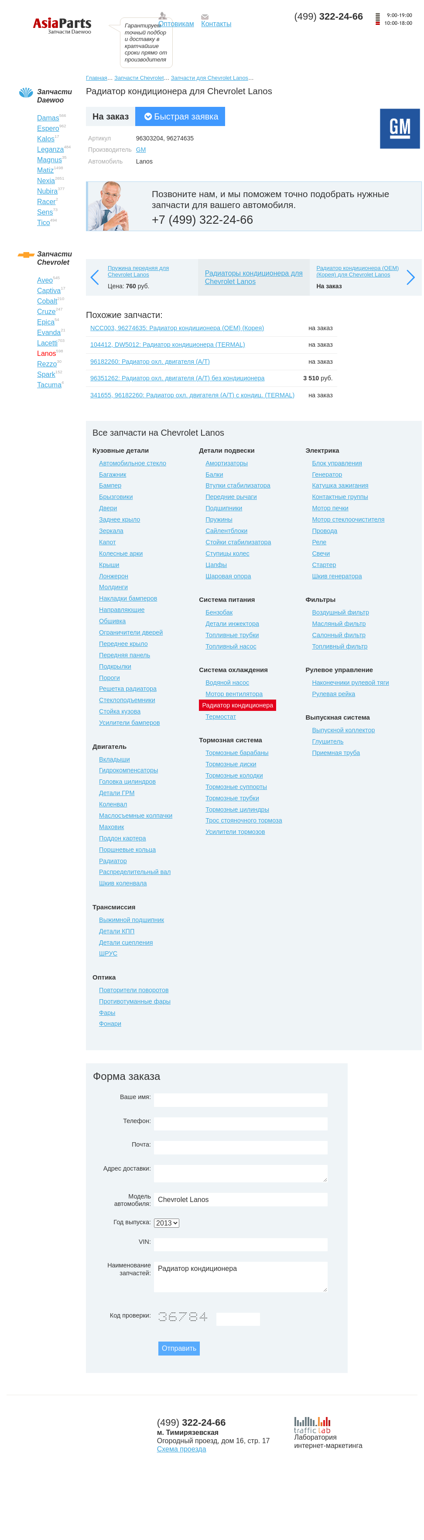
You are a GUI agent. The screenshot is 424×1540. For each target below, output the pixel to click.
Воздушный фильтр (340, 612)
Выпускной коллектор (343, 730)
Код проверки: (130, 1315)
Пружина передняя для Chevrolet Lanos (138, 271)
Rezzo (47, 364)
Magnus (49, 160)
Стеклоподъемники (127, 700)
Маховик (111, 826)
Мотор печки (330, 508)
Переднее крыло (123, 643)
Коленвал (113, 804)
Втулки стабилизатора (237, 485)
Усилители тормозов (235, 831)
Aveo (45, 280)
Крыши (109, 564)
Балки (214, 474)
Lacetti (47, 343)
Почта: (141, 1144)
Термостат (220, 716)
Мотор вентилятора (234, 693)
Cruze (46, 311)
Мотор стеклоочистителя (348, 519)
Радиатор (113, 860)
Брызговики (116, 496)
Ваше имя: (135, 1096)
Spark (46, 374)
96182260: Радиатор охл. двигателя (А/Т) (150, 361)
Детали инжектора (232, 623)
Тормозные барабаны (236, 752)
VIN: (145, 1241)
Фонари (110, 1023)
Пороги (109, 677)
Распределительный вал (135, 871)
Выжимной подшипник (131, 919)
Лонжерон (113, 576)
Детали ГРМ (116, 792)
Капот (107, 542)
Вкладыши (114, 759)
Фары (107, 1012)
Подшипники (223, 508)
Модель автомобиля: (132, 1200)
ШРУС (108, 953)
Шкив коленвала (123, 883)
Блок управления (337, 463)
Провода (324, 530)
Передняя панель (124, 655)
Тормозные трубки (232, 798)
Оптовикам (176, 23)
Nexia (46, 180)
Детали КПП (116, 931)
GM (141, 149)
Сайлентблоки (226, 530)
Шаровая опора (228, 576)
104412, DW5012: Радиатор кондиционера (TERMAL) (167, 344)
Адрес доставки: (127, 1168)
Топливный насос (230, 646)
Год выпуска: (132, 1222)
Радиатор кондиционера (241, 1277)
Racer (46, 201)
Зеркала (111, 530)
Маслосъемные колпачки (135, 815)
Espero (48, 128)
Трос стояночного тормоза (243, 820)
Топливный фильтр (339, 646)
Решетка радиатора (128, 688)
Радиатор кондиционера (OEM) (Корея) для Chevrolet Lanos (357, 271)
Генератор (327, 474)
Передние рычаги (231, 496)
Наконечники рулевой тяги (350, 682)
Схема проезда (181, 1449)
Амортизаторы (226, 463)
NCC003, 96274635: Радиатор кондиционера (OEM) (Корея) (177, 327)
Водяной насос (227, 682)
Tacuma (49, 385)
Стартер (324, 564)
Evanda (49, 332)
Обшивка (112, 621)
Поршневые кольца (127, 849)
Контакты (216, 23)
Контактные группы (340, 496)
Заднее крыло (119, 519)
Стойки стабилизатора (238, 542)
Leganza (50, 149)
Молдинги (113, 587)
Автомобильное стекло (132, 463)
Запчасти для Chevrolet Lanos (209, 78)
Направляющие (121, 609)
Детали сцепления (126, 942)
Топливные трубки (232, 635)
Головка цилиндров (127, 781)
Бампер (110, 485)
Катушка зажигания (340, 485)
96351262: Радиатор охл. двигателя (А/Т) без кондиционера (177, 378)
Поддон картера (122, 838)
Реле (319, 542)
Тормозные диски (230, 764)
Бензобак (219, 612)
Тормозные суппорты (236, 786)
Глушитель (327, 741)
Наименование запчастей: (129, 1269)
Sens (45, 212)
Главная (96, 78)
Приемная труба (336, 752)
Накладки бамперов (128, 598)
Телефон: (137, 1120)
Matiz (45, 170)
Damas (48, 118)
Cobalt (47, 301)
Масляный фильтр (339, 623)
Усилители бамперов (129, 722)
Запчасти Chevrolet (139, 78)
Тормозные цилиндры (237, 809)
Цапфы (216, 564)
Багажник (112, 474)
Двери (108, 508)
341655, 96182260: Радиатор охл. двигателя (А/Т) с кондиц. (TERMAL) (192, 395)
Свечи (321, 553)
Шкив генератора (337, 576)
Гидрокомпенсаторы (128, 770)
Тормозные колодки (234, 775)
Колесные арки (121, 553)
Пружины (219, 519)
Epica (46, 322)
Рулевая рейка (333, 693)
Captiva (49, 290)
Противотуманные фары (135, 1001)
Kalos (46, 139)
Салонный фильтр (339, 635)
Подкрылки (115, 666)
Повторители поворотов (134, 990)
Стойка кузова (119, 711)
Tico (43, 222)
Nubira (47, 191)
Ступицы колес (227, 553)
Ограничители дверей (131, 632)
